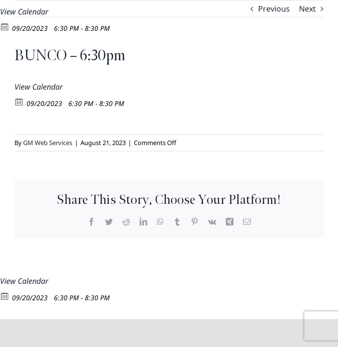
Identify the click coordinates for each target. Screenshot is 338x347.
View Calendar (24, 11)
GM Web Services (47, 142)
